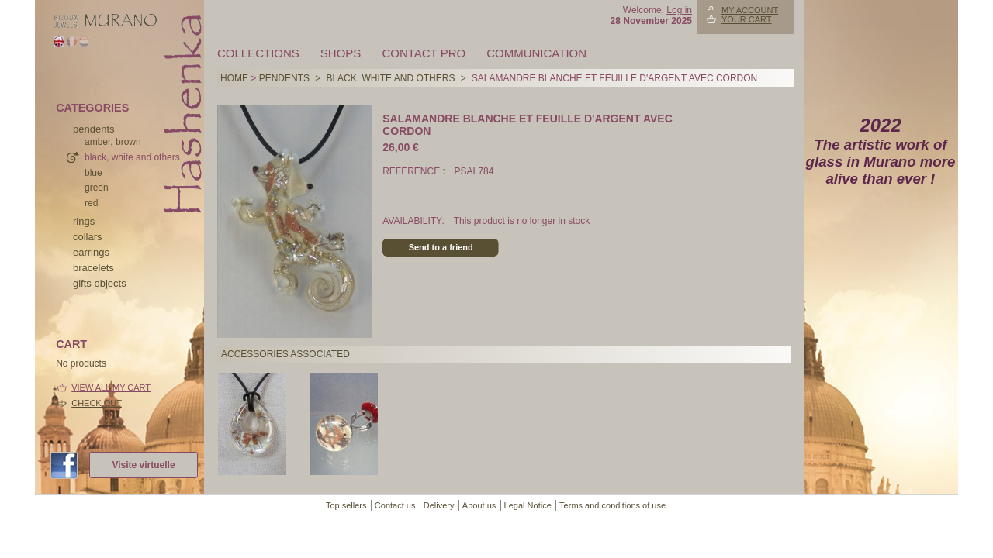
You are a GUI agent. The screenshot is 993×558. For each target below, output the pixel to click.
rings (84, 221)
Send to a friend (441, 247)
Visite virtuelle (143, 465)
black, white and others (132, 157)
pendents (94, 129)
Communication (536, 53)
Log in (679, 10)
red (91, 203)
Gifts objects (99, 283)
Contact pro (423, 53)
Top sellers (346, 505)
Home (234, 78)
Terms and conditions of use (612, 505)
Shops (341, 53)
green (97, 187)
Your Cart (746, 19)
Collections (258, 53)
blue (93, 172)
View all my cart (111, 387)
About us (479, 505)
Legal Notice (528, 505)
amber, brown (113, 141)
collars (87, 237)
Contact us (395, 505)
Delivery (439, 505)
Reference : (415, 171)
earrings (91, 252)
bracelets (93, 268)
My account (749, 10)
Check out (96, 403)
